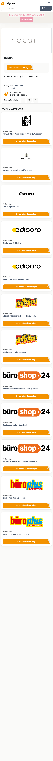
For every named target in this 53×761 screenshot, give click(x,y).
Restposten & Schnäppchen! (15, 425)
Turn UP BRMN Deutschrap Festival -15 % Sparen (22, 134)
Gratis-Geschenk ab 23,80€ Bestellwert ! (20, 461)
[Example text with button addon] (20, 8)
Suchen (45, 8)
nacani (12, 88)
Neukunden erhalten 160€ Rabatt (16, 279)
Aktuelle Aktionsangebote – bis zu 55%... (19, 316)
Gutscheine (18, 85)
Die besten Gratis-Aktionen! (14, 352)
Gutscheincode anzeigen (19, 67)
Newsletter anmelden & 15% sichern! (18, 170)
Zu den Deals (26, 19)
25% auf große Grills (11, 207)
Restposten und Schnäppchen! (16, 534)
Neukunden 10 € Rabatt (12, 243)
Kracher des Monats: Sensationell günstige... (21, 389)
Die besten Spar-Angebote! (14, 498)
